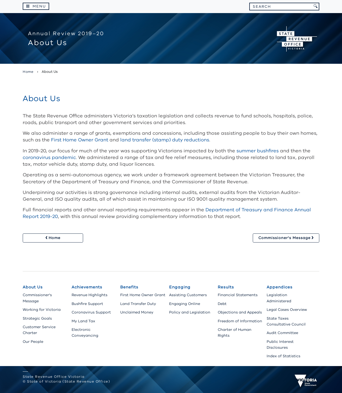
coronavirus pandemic (49, 157)
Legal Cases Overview (287, 309)
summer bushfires (257, 151)
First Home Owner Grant (79, 140)
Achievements (87, 287)
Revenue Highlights (89, 294)
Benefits (129, 287)
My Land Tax (83, 321)
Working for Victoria (42, 309)
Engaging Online (184, 303)
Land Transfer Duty (138, 303)
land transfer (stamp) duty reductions (164, 140)
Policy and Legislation (189, 312)
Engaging (180, 287)
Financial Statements (238, 294)
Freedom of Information (240, 321)
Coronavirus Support (91, 312)
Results (226, 287)
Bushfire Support (87, 303)
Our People (33, 341)
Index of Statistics (283, 356)
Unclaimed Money (136, 312)
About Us (33, 287)
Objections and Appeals (240, 312)
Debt (222, 303)
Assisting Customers (188, 294)
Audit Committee (282, 332)
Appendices (280, 287)
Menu (39, 6)
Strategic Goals (37, 318)
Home (28, 71)
